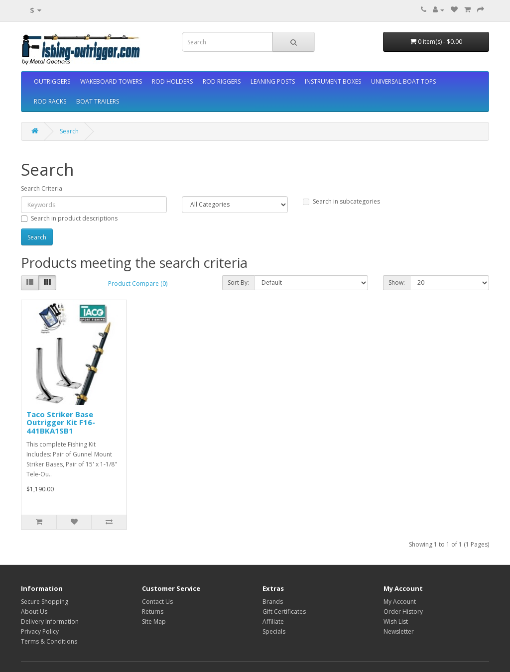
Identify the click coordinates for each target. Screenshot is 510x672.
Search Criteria (41, 188)
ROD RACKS (50, 101)
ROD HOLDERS (172, 81)
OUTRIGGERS (52, 81)
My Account (399, 601)
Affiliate (273, 621)
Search (69, 131)
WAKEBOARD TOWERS (111, 81)
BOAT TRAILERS (97, 101)
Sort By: (238, 282)
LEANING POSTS (273, 81)
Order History (403, 611)
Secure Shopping (44, 601)
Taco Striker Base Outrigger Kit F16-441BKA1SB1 (60, 422)
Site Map (154, 621)
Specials (273, 631)
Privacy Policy (40, 631)
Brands (272, 601)
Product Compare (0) (137, 283)
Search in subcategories (341, 201)
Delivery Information (50, 621)
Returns (152, 611)
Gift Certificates (284, 611)
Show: (396, 282)
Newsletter (398, 631)
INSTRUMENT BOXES (333, 81)
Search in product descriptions (69, 218)
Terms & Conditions (49, 641)
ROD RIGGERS (222, 81)
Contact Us (157, 601)
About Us (34, 611)
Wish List (395, 621)
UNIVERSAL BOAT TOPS (403, 81)
